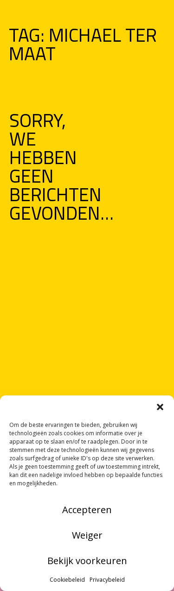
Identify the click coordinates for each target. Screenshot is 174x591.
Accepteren (87, 509)
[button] (160, 407)
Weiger (87, 535)
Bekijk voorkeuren (87, 560)
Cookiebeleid (67, 580)
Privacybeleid (107, 580)
